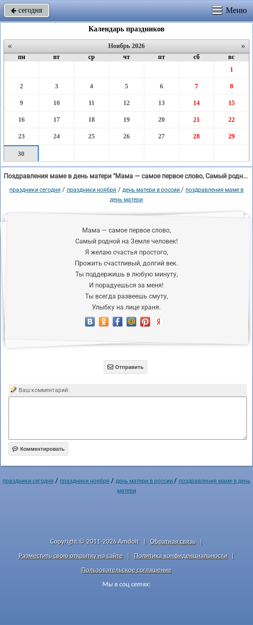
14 (196, 102)
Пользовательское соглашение (126, 570)
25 (91, 136)
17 (56, 119)
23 (21, 136)
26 (126, 136)
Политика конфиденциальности (180, 555)
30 (21, 153)
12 (126, 102)
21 (196, 119)
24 (56, 136)
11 (91, 102)
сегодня (26, 10)
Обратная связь (173, 541)
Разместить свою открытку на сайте (71, 555)
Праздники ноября (91, 189)
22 (231, 119)
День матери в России (151, 189)
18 (91, 119)
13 (161, 102)
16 (21, 119)
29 (231, 136)
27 (161, 136)
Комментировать (38, 449)
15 (231, 102)
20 (161, 119)
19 (126, 119)
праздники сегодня (35, 189)
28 (196, 136)
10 (56, 102)
